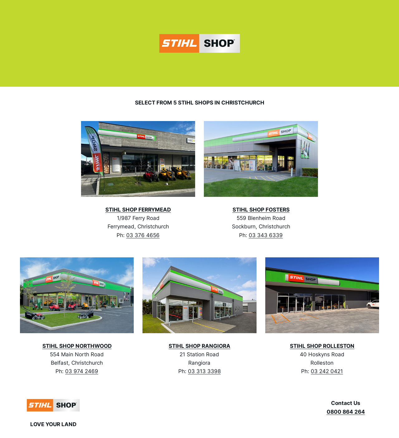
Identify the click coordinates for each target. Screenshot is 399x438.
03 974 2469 (81, 371)
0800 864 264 (346, 412)
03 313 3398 (204, 371)
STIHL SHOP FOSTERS (261, 210)
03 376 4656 (143, 235)
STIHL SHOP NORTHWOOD (77, 346)
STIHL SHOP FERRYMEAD (138, 210)
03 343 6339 (266, 235)
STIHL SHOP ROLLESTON (322, 346)
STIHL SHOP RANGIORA (199, 346)
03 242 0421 (327, 371)
